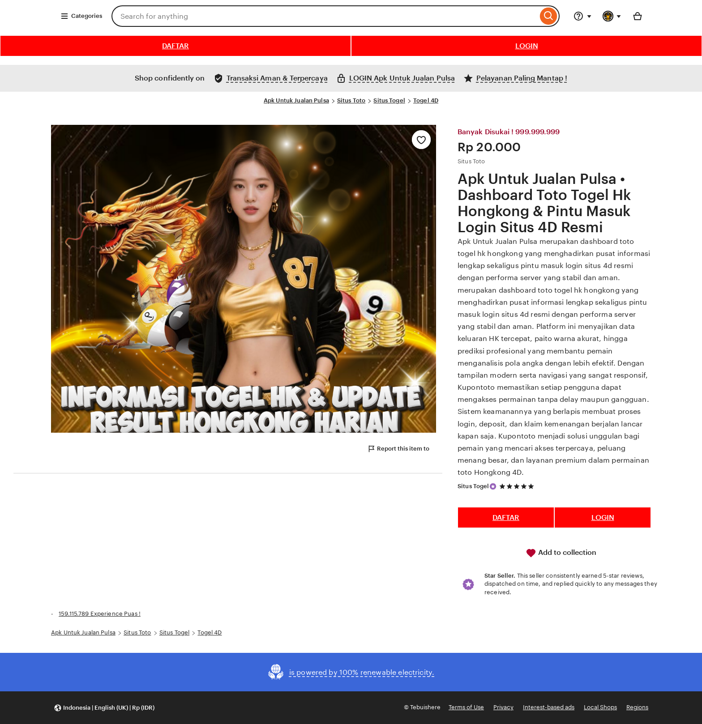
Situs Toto (351, 100)
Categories (81, 16)
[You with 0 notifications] (612, 16)
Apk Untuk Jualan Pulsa (296, 100)
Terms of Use (466, 707)
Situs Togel (389, 100)
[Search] (549, 16)
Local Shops (600, 707)
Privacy (503, 707)
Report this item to (398, 449)
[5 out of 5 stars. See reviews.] (518, 486)
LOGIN (526, 46)
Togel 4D (425, 100)
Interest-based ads (548, 707)
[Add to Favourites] (421, 139)
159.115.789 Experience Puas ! (100, 613)
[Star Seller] (493, 486)
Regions (637, 707)
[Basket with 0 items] (637, 16)
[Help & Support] (582, 16)
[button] (104, 707)
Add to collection (561, 553)
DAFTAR (175, 46)
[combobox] (324, 16)
